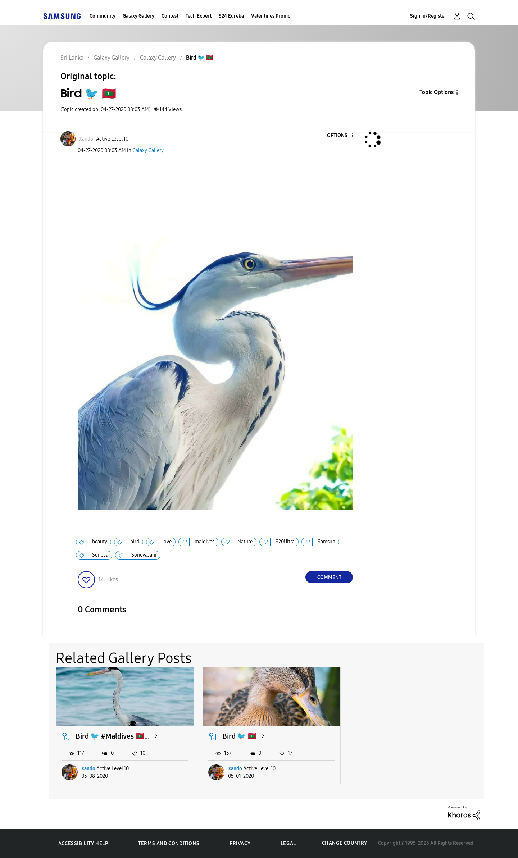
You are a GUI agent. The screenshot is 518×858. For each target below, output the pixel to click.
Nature (245, 542)
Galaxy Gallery (138, 16)
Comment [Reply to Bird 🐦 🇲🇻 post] (329, 577)
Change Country (344, 843)
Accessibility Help (83, 843)
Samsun (326, 542)
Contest (170, 16)
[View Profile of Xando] (86, 139)
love (167, 542)
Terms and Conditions (168, 843)
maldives (204, 542)
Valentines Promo (271, 16)
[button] (340, 135)
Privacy (240, 843)
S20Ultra (285, 542)
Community (102, 16)
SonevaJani (143, 555)
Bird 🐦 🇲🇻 (239, 736)
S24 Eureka (231, 16)
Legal (288, 843)
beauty (99, 542)
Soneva (100, 555)
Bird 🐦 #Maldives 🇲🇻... (113, 736)
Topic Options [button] (436, 92)
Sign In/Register (428, 16)
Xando (88, 769)
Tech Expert (199, 16)
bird (134, 542)
